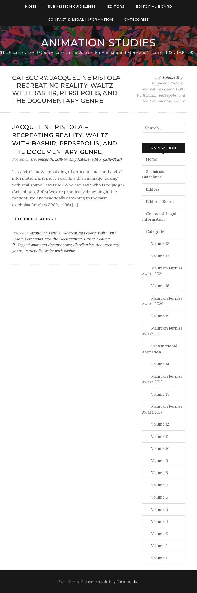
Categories (136, 19)
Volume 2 (159, 545)
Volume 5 (159, 509)
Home (30, 6)
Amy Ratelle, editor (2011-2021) (95, 159)
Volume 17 (160, 255)
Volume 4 (159, 521)
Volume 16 (160, 285)
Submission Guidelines (72, 6)
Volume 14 (160, 364)
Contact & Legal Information (80, 19)
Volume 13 (160, 394)
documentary (107, 244)
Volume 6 (159, 497)
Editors (116, 6)
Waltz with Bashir (59, 251)
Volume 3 (159, 533)
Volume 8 (159, 472)
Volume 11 (159, 436)
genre (17, 251)
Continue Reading (34, 219)
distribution (83, 244)
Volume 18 (160, 243)
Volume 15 (160, 316)
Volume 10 (160, 448)
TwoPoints (127, 581)
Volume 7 (159, 485)
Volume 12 (160, 424)
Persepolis (33, 251)
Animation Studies (98, 42)
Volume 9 (159, 460)
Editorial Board (154, 6)
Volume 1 (159, 558)
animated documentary (51, 244)
